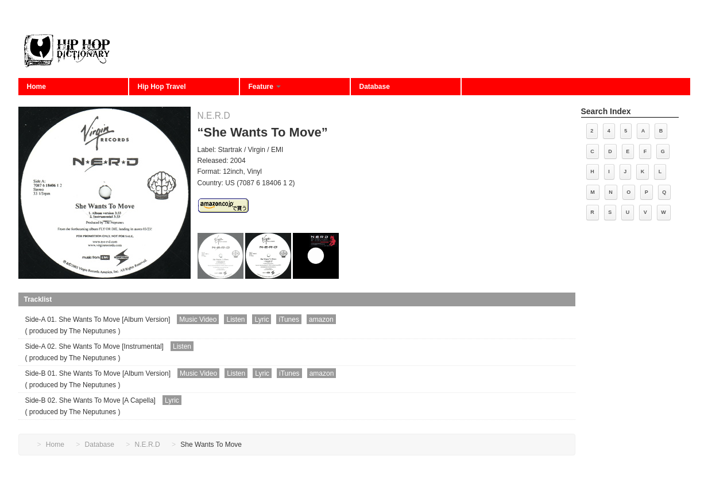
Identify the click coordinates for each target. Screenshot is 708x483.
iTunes (288, 319)
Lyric (261, 319)
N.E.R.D (214, 115)
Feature (265, 87)
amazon (321, 319)
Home (36, 87)
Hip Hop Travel (162, 87)
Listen (235, 319)
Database (374, 87)
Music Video (197, 319)
